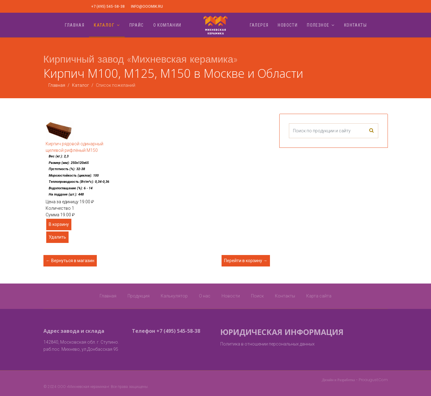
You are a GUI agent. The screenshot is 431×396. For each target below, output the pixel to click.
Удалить (57, 237)
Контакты (355, 25)
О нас (204, 295)
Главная (74, 25)
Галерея (259, 25)
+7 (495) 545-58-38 (108, 6)
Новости (288, 25)
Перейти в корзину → (245, 260)
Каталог (104, 25)
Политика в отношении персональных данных (267, 343)
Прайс (136, 25)
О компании (167, 25)
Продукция (139, 295)
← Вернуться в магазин (70, 260)
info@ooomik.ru (147, 6)
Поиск (257, 295)
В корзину (59, 224)
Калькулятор (174, 295)
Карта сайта (318, 295)
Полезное (318, 25)
